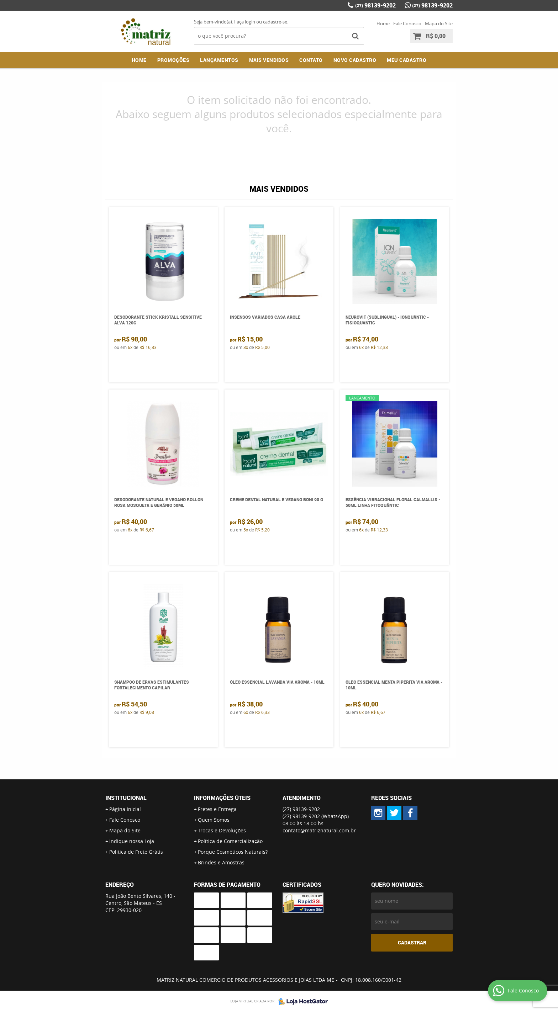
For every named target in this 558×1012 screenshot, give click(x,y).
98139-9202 (375, 5)
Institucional (126, 798)
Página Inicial (125, 809)
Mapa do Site (439, 23)
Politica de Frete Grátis (136, 851)
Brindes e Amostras (221, 862)
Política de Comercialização (230, 841)
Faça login (244, 21)
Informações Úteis (222, 798)
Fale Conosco (407, 23)
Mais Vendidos (269, 60)
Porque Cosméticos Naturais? (233, 851)
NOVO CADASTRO (355, 60)
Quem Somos (214, 819)
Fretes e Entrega (217, 809)
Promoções (173, 60)
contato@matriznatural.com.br (319, 830)
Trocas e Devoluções (222, 830)
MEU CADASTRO (406, 60)
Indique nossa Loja (131, 841)
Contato (311, 60)
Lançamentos (219, 60)
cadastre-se (275, 21)
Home (383, 23)
